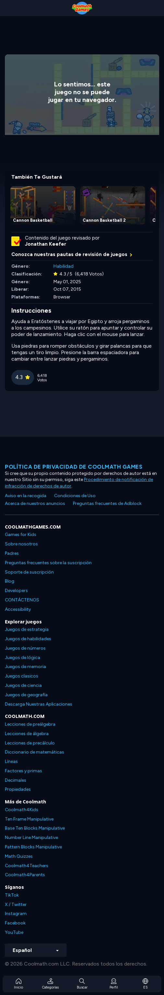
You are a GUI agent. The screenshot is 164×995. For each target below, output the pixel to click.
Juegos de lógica (22, 657)
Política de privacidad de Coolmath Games (73, 467)
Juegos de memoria (25, 666)
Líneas (11, 761)
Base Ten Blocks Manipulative (35, 828)
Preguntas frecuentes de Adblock (107, 503)
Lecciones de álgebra (27, 733)
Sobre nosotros (21, 544)
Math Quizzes (19, 856)
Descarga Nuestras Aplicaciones (38, 704)
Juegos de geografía (26, 695)
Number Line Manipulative (31, 837)
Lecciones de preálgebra (30, 724)
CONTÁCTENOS (22, 600)
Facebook (15, 923)
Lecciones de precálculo (30, 743)
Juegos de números (25, 648)
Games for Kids (20, 534)
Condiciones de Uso (75, 495)
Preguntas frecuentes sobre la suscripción (48, 562)
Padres (12, 553)
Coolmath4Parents (25, 875)
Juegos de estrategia (27, 629)
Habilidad (63, 266)
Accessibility (18, 609)
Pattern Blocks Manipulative (33, 847)
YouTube (14, 932)
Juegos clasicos (21, 676)
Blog (9, 581)
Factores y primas (23, 771)
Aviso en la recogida (25, 495)
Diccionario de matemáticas (34, 752)
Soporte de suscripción (29, 572)
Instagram (16, 913)
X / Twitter (16, 904)
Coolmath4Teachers (26, 865)
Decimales (15, 780)
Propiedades (18, 789)
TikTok (12, 895)
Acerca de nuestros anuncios (35, 503)
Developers (16, 590)
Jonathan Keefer (45, 244)
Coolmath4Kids (21, 809)
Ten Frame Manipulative (29, 819)
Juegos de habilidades (28, 639)
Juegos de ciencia (23, 685)
